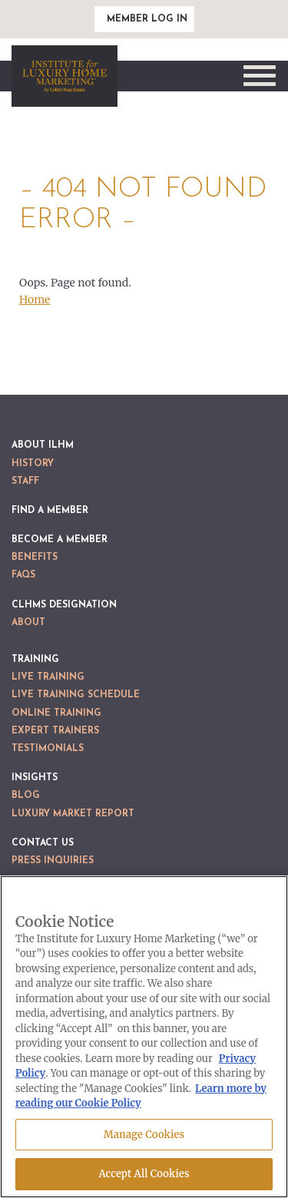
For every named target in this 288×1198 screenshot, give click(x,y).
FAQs (23, 575)
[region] (144, 1036)
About (28, 622)
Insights (35, 778)
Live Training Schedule (76, 695)
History (33, 463)
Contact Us (43, 843)
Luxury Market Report (73, 814)
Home (34, 299)
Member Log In (147, 19)
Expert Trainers (55, 731)
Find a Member (50, 510)
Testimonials (48, 748)
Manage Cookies (144, 1134)
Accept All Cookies (143, 1173)
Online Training (56, 713)
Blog (26, 795)
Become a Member (60, 539)
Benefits (35, 557)
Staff (25, 481)
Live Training (48, 677)
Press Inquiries (53, 860)
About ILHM (43, 445)
